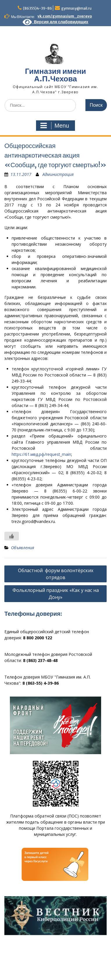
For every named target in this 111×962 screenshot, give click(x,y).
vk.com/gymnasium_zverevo (64, 16)
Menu (54, 125)
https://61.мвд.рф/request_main (41, 454)
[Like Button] (11, 536)
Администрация (58, 174)
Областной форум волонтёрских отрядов (55, 574)
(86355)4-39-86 (37, 8)
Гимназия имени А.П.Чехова (55, 74)
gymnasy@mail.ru (76, 8)
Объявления (22, 547)
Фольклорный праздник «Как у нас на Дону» (55, 593)
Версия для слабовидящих (55, 21)
